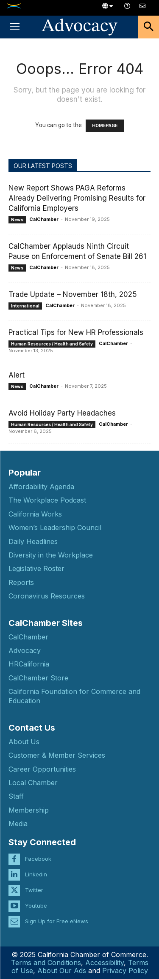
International (25, 305)
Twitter (34, 890)
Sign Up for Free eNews (56, 921)
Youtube (36, 905)
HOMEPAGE (104, 125)
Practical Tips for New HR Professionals (75, 332)
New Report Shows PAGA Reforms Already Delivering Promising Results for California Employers (76, 198)
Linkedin (36, 874)
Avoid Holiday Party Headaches (62, 413)
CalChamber (44, 219)
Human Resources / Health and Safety (52, 343)
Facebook (38, 858)
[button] (14, 27)
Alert (16, 375)
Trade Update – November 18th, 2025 (72, 294)
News (17, 219)
